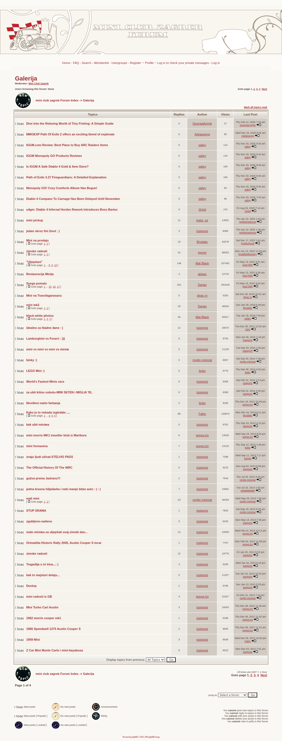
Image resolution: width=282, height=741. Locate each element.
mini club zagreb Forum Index (57, 100)
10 (55, 265)
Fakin (202, 413)
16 (54, 286)
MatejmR (248, 351)
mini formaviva (37, 446)
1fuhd (202, 209)
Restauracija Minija (40, 274)
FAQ (76, 63)
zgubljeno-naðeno (39, 521)
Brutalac (202, 241)
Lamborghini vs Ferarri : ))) (45, 338)
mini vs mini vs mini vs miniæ (47, 349)
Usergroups (119, 63)
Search (86, 63)
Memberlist (101, 63)
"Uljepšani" (34, 262)
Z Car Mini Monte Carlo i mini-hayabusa (54, 650)
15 (50, 286)
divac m (202, 295)
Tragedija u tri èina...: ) (42, 564)
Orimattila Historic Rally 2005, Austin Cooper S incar (63, 542)
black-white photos (40, 315)
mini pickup (34, 220)
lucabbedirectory (247, 254)
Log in (216, 63)
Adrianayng (202, 134)
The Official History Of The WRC (49, 467)
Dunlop (31, 585)
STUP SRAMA (36, 510)
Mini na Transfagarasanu (44, 295)
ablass (202, 274)
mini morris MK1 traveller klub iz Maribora (56, 435)
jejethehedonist (247, 222)
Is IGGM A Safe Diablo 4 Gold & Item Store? (57, 166)
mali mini (32, 498)
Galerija (26, 78)
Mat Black (202, 263)
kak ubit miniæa (37, 424)
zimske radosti (36, 251)
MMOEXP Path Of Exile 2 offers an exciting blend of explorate (70, 134)
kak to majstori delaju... (43, 575)
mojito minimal (202, 360)
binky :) (31, 360)
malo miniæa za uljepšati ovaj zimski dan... (57, 532)
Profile (149, 63)
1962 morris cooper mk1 (43, 618)
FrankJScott (247, 243)
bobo (202, 370)
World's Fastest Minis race (45, 381)
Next (264, 89)
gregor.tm (247, 404)
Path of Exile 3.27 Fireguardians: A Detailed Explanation (66, 177)
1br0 (247, 329)
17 (58, 286)
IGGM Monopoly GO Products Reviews (54, 155)
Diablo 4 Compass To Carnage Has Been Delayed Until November (73, 198)
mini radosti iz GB (39, 596)
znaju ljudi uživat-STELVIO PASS (49, 456)
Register (135, 63)
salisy (202, 145)
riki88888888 (248, 490)
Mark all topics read (255, 107)
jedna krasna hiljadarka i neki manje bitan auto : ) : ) (63, 489)
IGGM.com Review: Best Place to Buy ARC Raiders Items (67, 145)
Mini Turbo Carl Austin (42, 607)
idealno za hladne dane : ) (44, 327)
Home (66, 63)
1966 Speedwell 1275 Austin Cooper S (53, 628)
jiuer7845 (248, 265)
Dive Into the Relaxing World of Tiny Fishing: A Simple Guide (69, 123)
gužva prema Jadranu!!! (43, 478)
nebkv (247, 318)
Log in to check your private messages (183, 63)
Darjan (202, 284)
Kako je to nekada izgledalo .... (48, 412)
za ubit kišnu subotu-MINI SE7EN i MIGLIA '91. (59, 392)
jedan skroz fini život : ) (43, 231)
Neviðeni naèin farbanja (43, 403)
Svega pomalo (36, 283)
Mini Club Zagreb (39, 83)
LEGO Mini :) (35, 370)
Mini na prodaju (37, 240)
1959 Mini (33, 639)
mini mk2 (32, 305)
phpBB (135, 736)
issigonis (202, 231)
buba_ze (202, 220)
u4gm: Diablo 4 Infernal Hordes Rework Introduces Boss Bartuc (72, 209)
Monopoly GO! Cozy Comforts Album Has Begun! (61, 188)
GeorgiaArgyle (202, 123)
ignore (202, 252)
